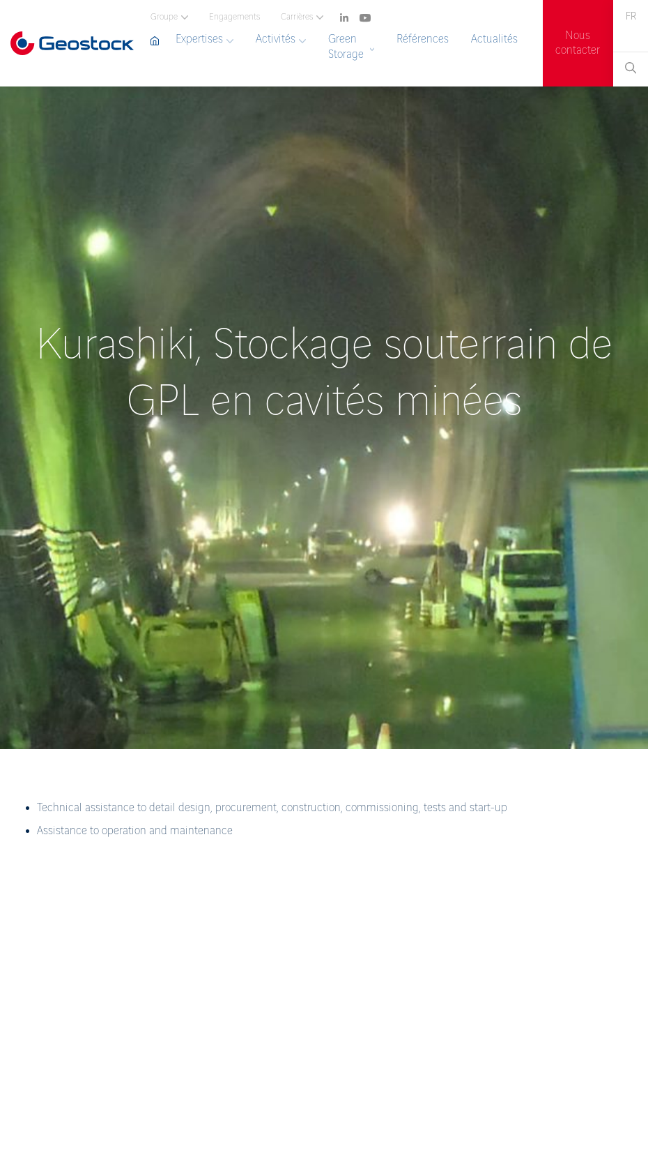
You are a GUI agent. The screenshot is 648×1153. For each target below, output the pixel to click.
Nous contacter (577, 43)
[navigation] (340, 14)
